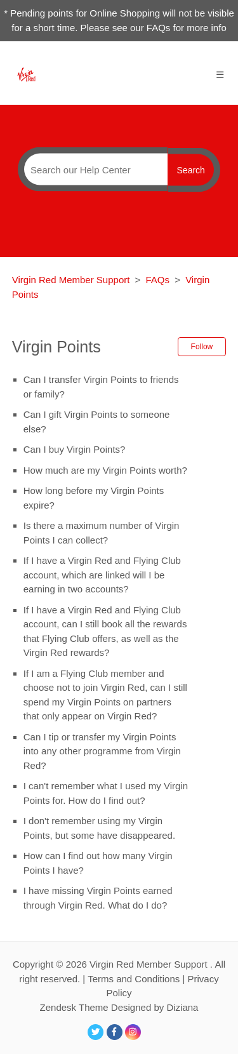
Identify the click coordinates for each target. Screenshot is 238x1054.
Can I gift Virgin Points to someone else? (96, 421)
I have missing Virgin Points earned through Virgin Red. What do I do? (98, 898)
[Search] (93, 169)
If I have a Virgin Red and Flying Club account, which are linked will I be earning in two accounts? (102, 574)
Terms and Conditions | (137, 978)
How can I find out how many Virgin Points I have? (98, 863)
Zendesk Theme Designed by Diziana (119, 1007)
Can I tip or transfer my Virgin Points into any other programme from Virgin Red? (102, 751)
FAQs (158, 279)
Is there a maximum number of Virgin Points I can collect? (101, 532)
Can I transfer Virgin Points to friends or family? (101, 386)
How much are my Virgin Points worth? (105, 470)
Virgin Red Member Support (72, 279)
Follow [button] (202, 346)
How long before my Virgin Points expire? (93, 497)
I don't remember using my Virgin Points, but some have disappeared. (99, 828)
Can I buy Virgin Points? (74, 449)
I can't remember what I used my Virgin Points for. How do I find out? (105, 793)
